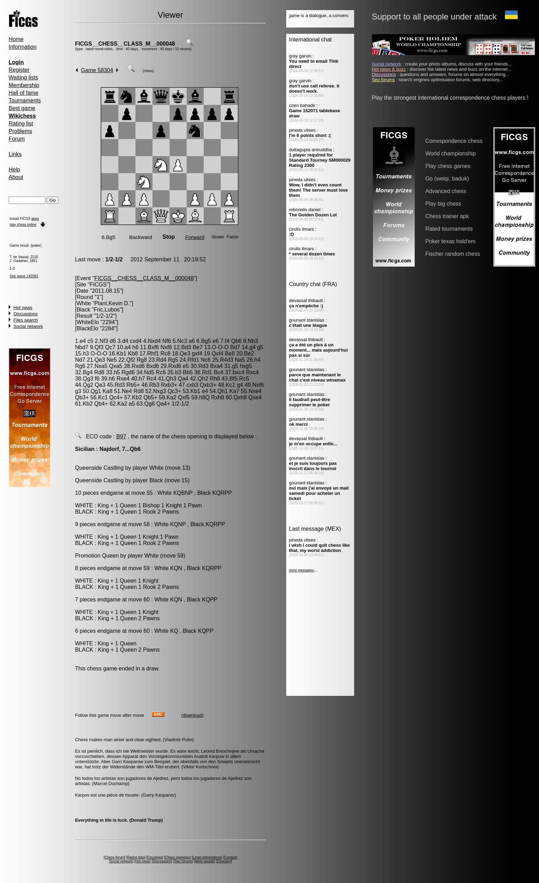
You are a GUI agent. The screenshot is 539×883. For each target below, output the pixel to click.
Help (14, 169)
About (16, 177)
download (192, 715)
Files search (26, 320)
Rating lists (135, 857)
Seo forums (183, 861)
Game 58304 (97, 70)
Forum (17, 139)
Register (19, 70)
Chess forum (114, 857)
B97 (121, 436)
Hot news (23, 307)
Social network (28, 326)
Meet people (204, 861)
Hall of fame (23, 93)
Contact (230, 857)
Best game (22, 108)
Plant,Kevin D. (112, 303)
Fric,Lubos (107, 310)
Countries (154, 857)
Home (16, 39)
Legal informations (207, 857)
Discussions (26, 313)
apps (35, 219)
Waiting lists (23, 77)
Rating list (21, 123)
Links (15, 154)
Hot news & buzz (389, 69)
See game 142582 (24, 276)
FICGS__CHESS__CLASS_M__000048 (125, 44)
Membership (24, 85)
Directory (224, 861)
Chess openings (177, 857)
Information (23, 47)
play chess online (23, 224)
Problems (20, 131)
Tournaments (25, 100)
